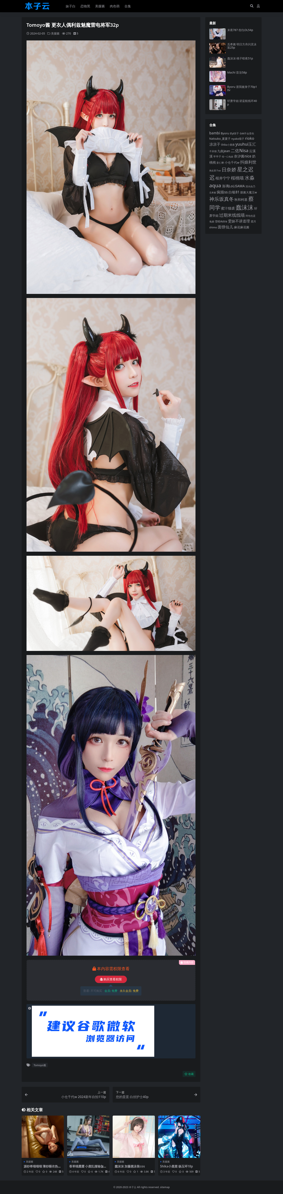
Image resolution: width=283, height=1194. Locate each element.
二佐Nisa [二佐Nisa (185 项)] (240, 150)
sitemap (165, 1187)
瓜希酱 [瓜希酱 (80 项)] (212, 192)
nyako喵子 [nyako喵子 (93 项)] (237, 139)
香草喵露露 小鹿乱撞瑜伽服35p (88, 1168)
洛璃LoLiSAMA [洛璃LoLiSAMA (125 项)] (233, 186)
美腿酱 (55, 33)
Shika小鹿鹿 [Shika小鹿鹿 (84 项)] (227, 144)
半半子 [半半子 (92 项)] (217, 156)
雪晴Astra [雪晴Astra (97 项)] (221, 221)
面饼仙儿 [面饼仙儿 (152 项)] (225, 226)
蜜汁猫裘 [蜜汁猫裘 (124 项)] (228, 208)
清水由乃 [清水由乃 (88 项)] (250, 186)
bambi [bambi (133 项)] (214, 133)
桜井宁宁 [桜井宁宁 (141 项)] (222, 178)
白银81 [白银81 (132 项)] (234, 192)
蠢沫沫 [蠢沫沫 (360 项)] (244, 207)
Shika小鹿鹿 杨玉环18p (176, 1166)
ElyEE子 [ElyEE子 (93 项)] (234, 133)
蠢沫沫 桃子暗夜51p (240, 58)
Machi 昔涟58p (237, 72)
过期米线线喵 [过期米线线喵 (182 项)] (232, 215)
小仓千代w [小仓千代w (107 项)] (232, 162)
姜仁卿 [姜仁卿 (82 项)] (220, 162)
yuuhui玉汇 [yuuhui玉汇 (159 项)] (245, 144)
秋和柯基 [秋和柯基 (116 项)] (240, 199)
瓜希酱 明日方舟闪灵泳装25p (242, 46)
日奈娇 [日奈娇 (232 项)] (229, 169)
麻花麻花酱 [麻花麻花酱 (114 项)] (241, 227)
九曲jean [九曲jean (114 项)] (223, 151)
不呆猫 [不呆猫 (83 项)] (213, 151)
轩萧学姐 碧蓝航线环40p (242, 102)
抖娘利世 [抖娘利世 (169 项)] (248, 162)
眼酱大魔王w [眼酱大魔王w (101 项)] (248, 192)
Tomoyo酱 (40, 1065)
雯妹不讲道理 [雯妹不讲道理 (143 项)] (239, 221)
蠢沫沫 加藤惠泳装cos (130, 1166)
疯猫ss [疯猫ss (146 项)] (222, 191)
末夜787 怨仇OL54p (240, 30)
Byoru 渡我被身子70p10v (242, 88)
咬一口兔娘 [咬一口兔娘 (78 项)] (227, 156)
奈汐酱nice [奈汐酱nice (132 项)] (242, 156)
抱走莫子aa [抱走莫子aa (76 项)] (215, 170)
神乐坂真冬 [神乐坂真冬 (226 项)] (221, 199)
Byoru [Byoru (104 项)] (225, 133)
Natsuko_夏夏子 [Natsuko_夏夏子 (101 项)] (220, 139)
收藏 (189, 1074)
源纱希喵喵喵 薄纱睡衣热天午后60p (42, 1168)
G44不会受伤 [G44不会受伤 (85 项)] (247, 133)
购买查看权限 (111, 979)
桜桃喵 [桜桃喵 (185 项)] (237, 178)
